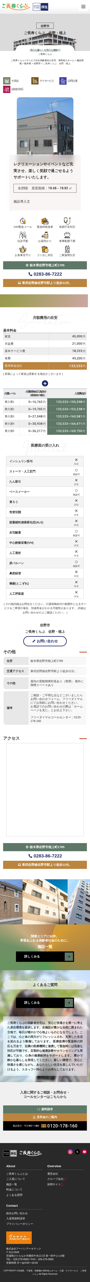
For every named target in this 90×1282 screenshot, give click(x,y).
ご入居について (15, 1178)
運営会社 (52, 1173)
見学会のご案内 (45, 1117)
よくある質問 (14, 1195)
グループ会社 (56, 1178)
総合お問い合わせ (17, 1213)
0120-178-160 (45, 1125)
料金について (14, 1189)
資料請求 (45, 1109)
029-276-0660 (21, 1259)
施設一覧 (11, 1184)
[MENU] (83, 6)
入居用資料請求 (15, 1218)
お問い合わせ (45, 641)
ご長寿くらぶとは (17, 1173)
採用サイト (55, 1184)
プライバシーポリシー (19, 1223)
